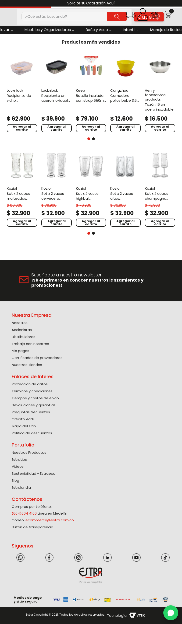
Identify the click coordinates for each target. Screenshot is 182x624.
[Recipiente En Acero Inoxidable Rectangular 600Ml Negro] (56, 92)
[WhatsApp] (170, 612)
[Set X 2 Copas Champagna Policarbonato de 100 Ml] (160, 189)
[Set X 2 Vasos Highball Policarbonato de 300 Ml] (91, 189)
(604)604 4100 (24, 513)
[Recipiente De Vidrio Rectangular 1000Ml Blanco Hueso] (22, 92)
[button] (131, 16)
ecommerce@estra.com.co (49, 520)
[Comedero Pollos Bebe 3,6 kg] (125, 92)
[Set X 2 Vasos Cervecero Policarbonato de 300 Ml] (56, 189)
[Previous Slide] (5, 3)
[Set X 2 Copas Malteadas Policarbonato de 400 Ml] (22, 189)
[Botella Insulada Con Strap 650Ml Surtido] (91, 92)
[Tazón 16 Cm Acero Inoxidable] (160, 92)
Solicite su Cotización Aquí (91, 3)
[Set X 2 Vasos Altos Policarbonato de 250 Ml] (125, 189)
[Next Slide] (176, 3)
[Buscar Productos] (117, 16)
